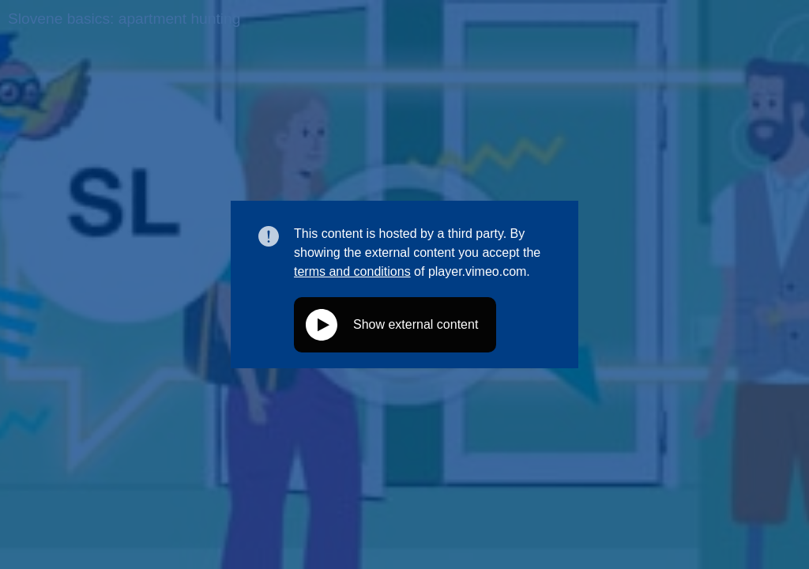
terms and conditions (352, 271)
